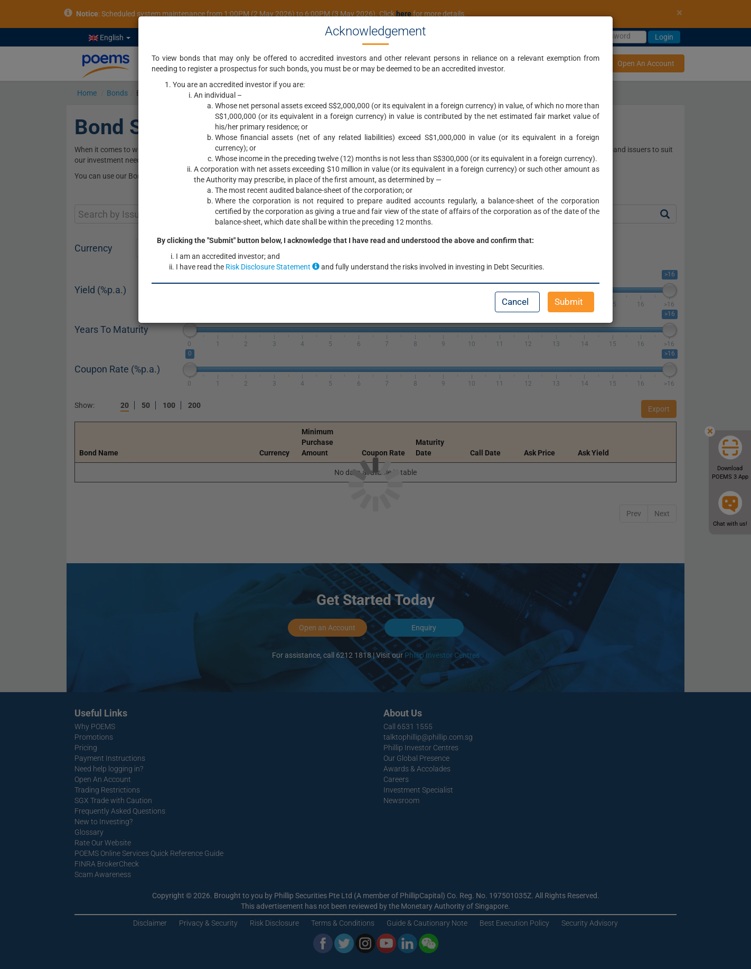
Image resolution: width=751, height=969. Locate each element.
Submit (569, 301)
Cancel (515, 301)
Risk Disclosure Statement (273, 267)
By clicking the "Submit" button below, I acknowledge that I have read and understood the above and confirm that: (345, 240)
